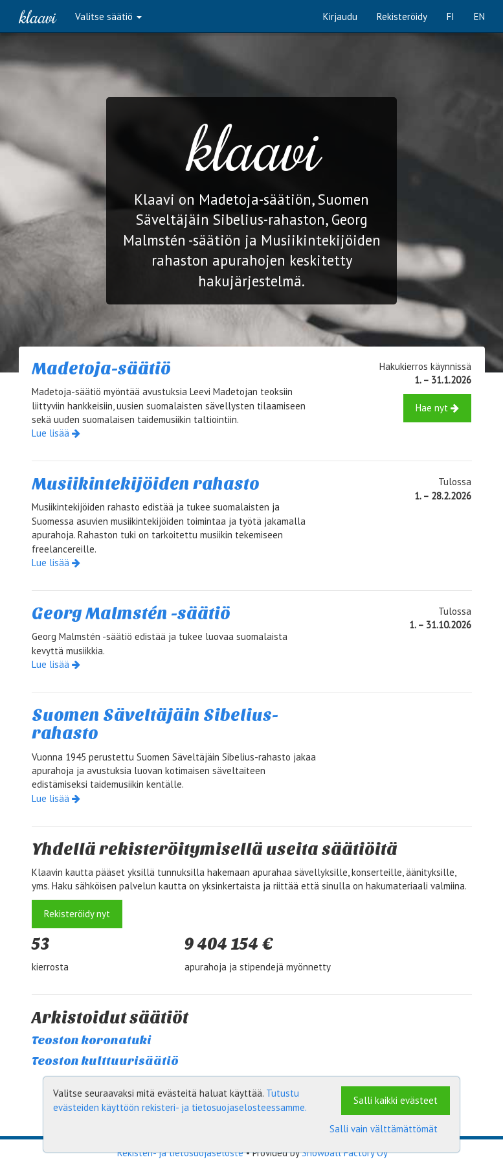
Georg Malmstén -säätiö (131, 613)
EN (479, 16)
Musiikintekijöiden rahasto (146, 484)
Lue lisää (56, 433)
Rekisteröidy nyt (77, 914)
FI (450, 16)
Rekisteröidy (402, 16)
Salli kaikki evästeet (395, 1100)
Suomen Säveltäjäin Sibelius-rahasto (155, 724)
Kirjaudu (340, 16)
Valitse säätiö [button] (108, 16)
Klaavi (37, 16)
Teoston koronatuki (91, 1040)
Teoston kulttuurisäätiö (105, 1061)
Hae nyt (437, 408)
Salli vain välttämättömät (384, 1129)
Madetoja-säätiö (101, 368)
